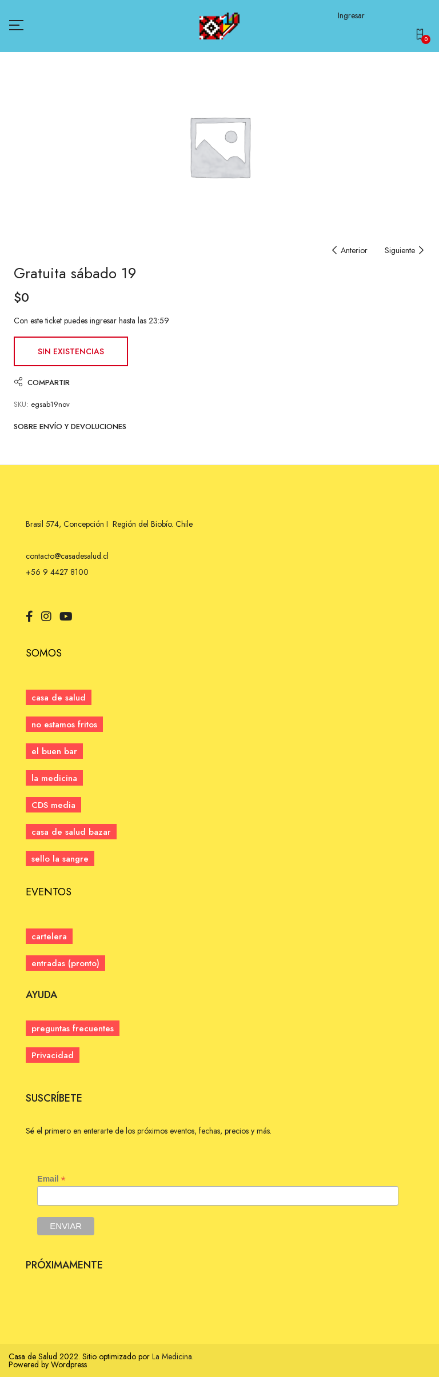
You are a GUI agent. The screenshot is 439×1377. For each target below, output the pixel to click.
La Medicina (172, 1356)
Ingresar (351, 15)
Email (51, 1179)
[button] (422, 35)
